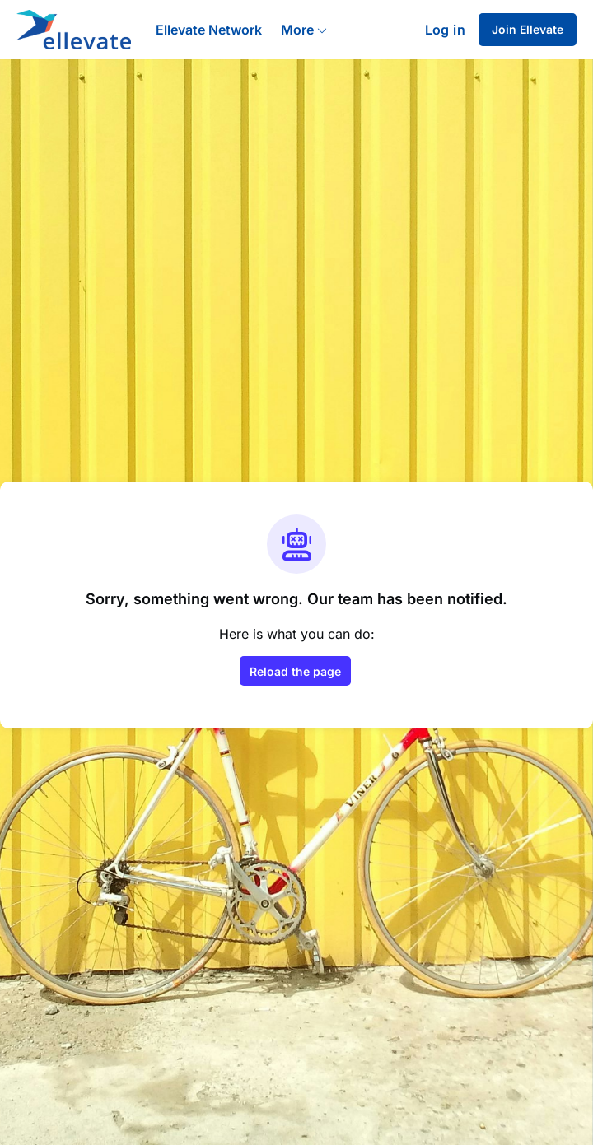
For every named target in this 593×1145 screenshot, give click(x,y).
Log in (445, 29)
